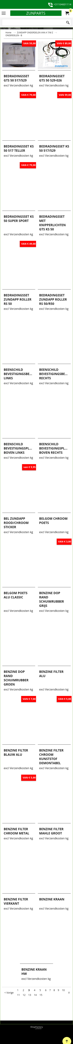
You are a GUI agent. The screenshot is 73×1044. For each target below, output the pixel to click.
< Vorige (9, 1011)
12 (24, 1013)
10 (63, 1008)
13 (29, 1013)
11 (18, 1013)
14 (35, 1013)
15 (40, 1013)
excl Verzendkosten (16, 104)
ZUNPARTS (35, 13)
